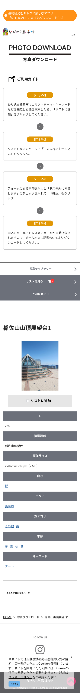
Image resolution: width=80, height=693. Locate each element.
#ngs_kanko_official (40, 652)
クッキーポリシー (20, 677)
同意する (14, 684)
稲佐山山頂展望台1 (57, 617)
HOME (7, 617)
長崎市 (9, 506)
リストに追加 (41, 401)
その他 (9, 526)
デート (9, 566)
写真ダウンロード (28, 617)
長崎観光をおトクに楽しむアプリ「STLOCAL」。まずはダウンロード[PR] (33, 15)
